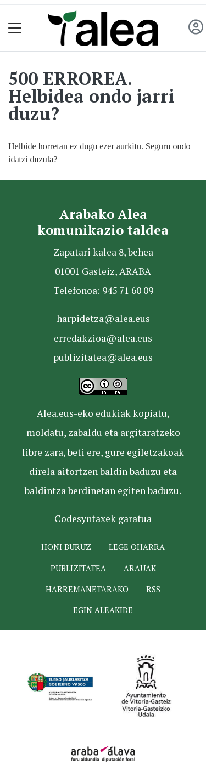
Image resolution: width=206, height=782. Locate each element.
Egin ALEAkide (103, 610)
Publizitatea (78, 568)
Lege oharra (137, 547)
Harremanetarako (87, 589)
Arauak (140, 568)
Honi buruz (66, 547)
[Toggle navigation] (15, 28)
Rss (153, 589)
